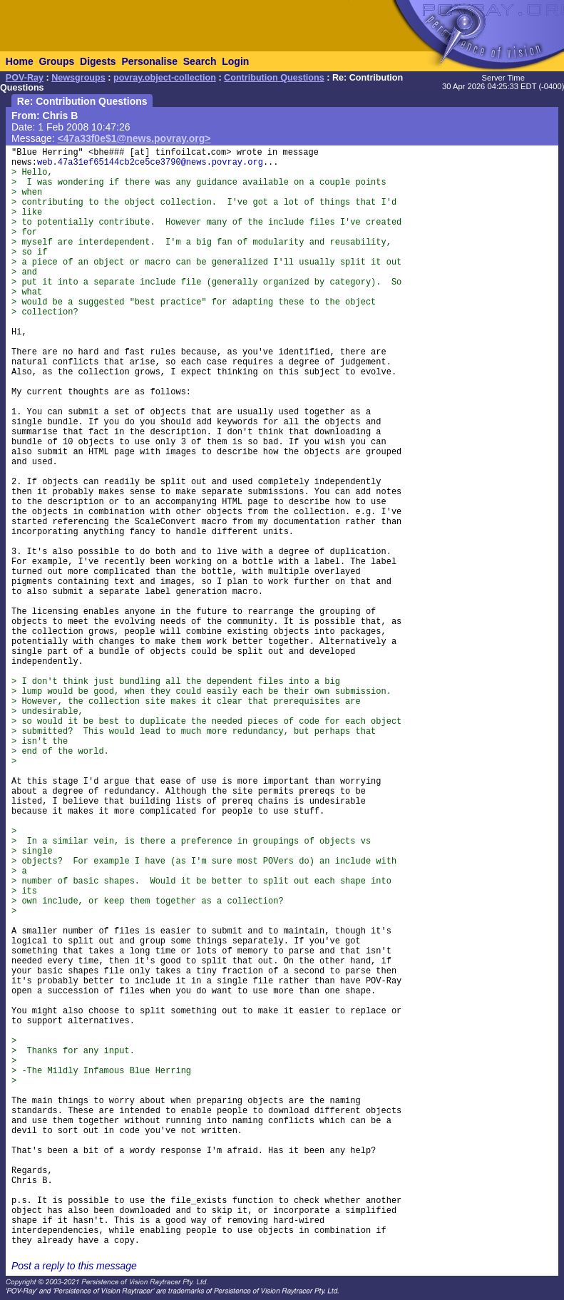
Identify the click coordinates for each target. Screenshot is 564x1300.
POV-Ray (24, 78)
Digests (98, 61)
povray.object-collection (164, 78)
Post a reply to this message (74, 1265)
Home (20, 61)
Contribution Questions (274, 78)
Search (200, 61)
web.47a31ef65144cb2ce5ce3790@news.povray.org (150, 163)
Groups (56, 61)
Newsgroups (78, 78)
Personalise (149, 61)
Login (235, 61)
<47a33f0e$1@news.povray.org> (134, 138)
